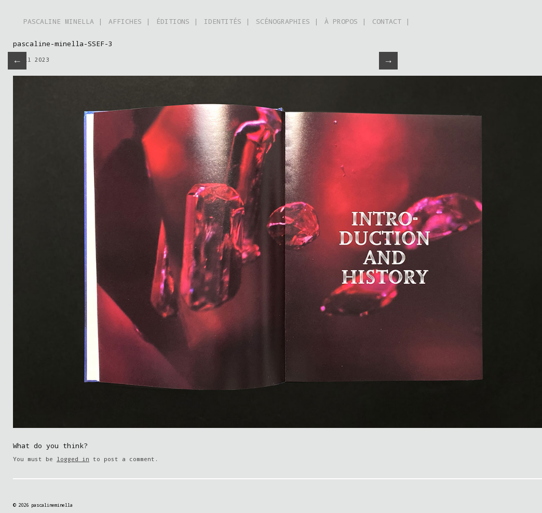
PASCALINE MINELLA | (62, 21)
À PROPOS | (345, 21)
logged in (73, 459)
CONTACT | (391, 21)
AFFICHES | (129, 21)
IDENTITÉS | (227, 21)
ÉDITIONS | (177, 21)
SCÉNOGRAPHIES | (287, 21)
